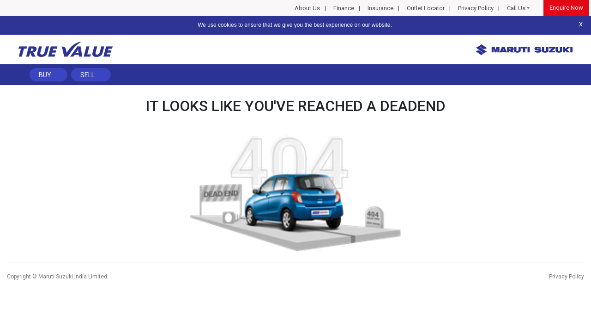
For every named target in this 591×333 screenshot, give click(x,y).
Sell (87, 75)
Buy (45, 75)
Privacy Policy (476, 8)
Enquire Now (566, 7)
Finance (343, 8)
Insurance (380, 8)
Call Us (516, 8)
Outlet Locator (426, 8)
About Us (307, 8)
